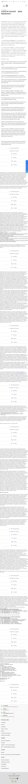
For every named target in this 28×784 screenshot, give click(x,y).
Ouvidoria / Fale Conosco (6, 733)
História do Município (5, 759)
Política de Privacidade (5, 735)
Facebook (14, 157)
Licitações (3, 742)
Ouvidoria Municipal (5, 768)
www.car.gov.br (20, 372)
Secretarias (3, 726)
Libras (24, 1)
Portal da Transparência (5, 740)
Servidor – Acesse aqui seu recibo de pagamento (10, 754)
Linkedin (14, 161)
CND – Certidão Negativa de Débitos (8, 746)
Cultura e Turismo (4, 728)
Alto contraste (5, 1)
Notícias (2, 752)
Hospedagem (3, 764)
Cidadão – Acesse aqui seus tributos (8, 744)
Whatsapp (14, 153)
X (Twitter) (14, 164)
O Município (3, 722)
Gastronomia (3, 766)
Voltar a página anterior (14, 148)
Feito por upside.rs (14, 778)
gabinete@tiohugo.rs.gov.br (8, 713)
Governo (2, 724)
